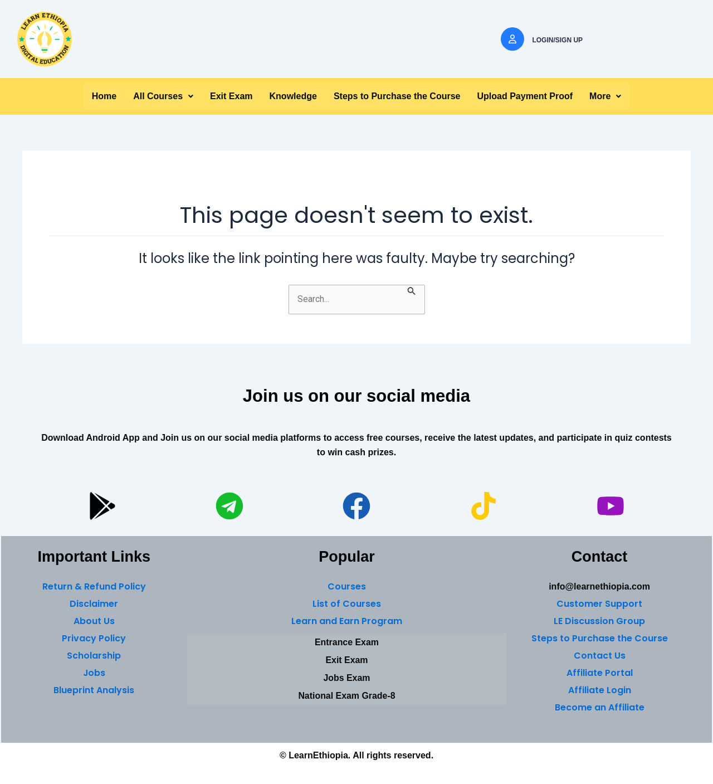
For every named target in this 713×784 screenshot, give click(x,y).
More (605, 96)
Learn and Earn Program (346, 621)
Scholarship (94, 655)
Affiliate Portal (600, 672)
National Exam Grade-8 (346, 695)
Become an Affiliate (599, 707)
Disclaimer (94, 603)
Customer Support (599, 603)
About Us (94, 621)
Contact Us (600, 655)
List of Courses (346, 603)
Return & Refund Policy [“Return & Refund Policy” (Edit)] (94, 586)
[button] (163, 96)
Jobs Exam (346, 678)
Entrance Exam (347, 642)
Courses (347, 586)
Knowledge (293, 96)
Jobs (93, 672)
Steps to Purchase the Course (397, 96)
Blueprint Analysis (93, 690)
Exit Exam (231, 96)
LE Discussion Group (599, 621)
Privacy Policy (94, 638)
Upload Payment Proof (525, 96)
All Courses (163, 96)
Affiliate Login (599, 690)
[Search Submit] (411, 291)
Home (104, 96)
